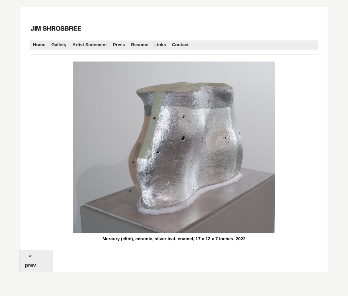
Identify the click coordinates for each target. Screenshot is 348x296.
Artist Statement (89, 44)
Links (160, 44)
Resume (140, 44)
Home (39, 44)
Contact (180, 44)
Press (119, 44)
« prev (30, 260)
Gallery (58, 44)
